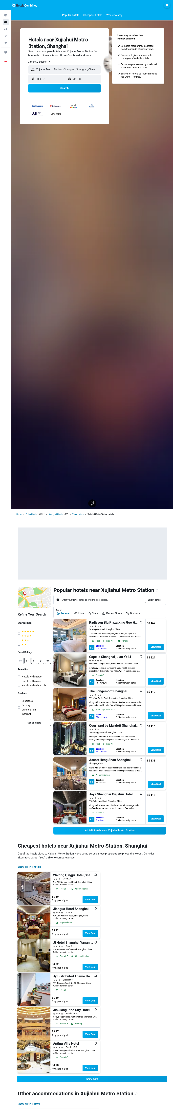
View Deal (156, 647)
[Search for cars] (5, 29)
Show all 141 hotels (29, 866)
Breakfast (27, 700)
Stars (93, 613)
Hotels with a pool (32, 676)
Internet (26, 713)
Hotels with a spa (31, 681)
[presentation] (156, 590)
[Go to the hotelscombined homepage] (25, 5)
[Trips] (5, 52)
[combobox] (39, 61)
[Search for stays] (5, 22)
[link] (34, 722)
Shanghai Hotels (55, 514)
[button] (5, 5)
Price (79, 613)
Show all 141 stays (29, 1104)
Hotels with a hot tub (34, 685)
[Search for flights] (5, 15)
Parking (26, 705)
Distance (133, 613)
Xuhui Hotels (78, 514)
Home (19, 514)
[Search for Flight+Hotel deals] (5, 36)
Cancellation (29, 709)
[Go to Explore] (5, 43)
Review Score (112, 613)
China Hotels (31, 514)
